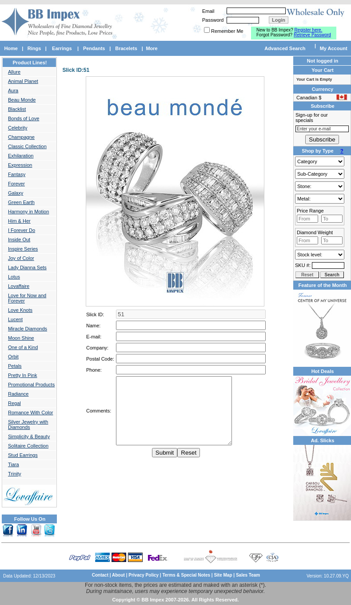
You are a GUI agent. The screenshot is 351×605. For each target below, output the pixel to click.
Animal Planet (23, 81)
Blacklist (17, 109)
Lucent (15, 319)
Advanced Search (284, 48)
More (151, 48)
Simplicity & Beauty (29, 436)
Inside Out (19, 239)
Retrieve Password (312, 34)
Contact (100, 575)
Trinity (14, 473)
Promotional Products (31, 384)
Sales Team (248, 575)
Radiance (18, 394)
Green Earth (21, 202)
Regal (14, 403)
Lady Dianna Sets (27, 267)
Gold (319, 199)
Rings (34, 48)
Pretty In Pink (22, 375)
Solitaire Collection (28, 445)
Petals (15, 366)
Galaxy (15, 193)
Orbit (13, 356)
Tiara (13, 464)
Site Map (223, 575)
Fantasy (16, 174)
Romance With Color (30, 412)
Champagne (21, 137)
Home (11, 48)
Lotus (14, 276)
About (118, 575)
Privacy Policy (143, 575)
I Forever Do (21, 230)
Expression (20, 165)
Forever (16, 183)
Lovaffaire (18, 286)
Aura (13, 90)
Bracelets (126, 48)
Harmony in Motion (28, 211)
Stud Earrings (23, 455)
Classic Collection (27, 146)
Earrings (62, 48)
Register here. (309, 30)
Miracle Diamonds (27, 328)
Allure (14, 72)
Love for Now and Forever (27, 298)
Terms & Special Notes (186, 575)
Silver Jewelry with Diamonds (28, 424)
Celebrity (17, 127)
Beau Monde (22, 99)
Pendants (94, 48)
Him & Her (19, 221)
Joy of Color (21, 258)
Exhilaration (20, 155)
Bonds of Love (23, 118)
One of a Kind (23, 347)
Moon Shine (21, 338)
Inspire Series (23, 248)
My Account (333, 48)
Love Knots (20, 310)
